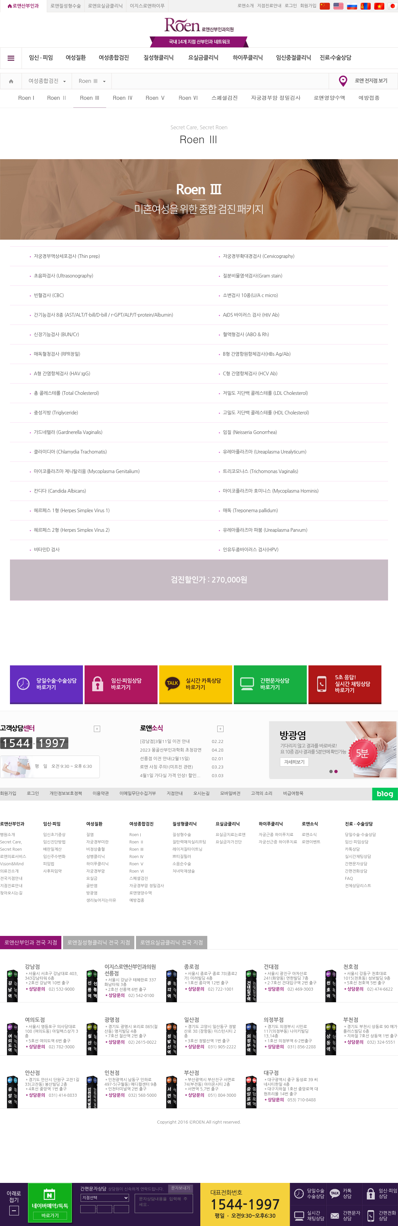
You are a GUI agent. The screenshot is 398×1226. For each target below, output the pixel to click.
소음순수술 (181, 864)
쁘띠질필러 (181, 857)
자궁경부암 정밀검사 (275, 97)
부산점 (191, 1073)
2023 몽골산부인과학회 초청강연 (170, 750)
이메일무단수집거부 (137, 793)
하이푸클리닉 (248, 58)
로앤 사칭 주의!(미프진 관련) (166, 767)
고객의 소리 (262, 793)
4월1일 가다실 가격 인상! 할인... (170, 775)
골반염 (92, 886)
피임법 (48, 864)
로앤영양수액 (330, 97)
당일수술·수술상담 (360, 835)
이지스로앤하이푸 (147, 6)
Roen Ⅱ (57, 97)
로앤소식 (309, 835)
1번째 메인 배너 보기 (331, 771)
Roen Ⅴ (156, 97)
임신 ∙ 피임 (41, 58)
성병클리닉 (95, 857)
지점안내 (174, 793)
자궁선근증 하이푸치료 (278, 842)
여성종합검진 (114, 58)
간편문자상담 (356, 864)
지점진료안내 (269, 6)
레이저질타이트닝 (187, 849)
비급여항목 (293, 793)
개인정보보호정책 (66, 793)
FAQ (349, 879)
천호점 (350, 966)
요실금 (92, 879)
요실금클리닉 (203, 58)
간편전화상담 (356, 871)
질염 (90, 835)
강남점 (32, 966)
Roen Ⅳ (123, 97)
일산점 (191, 1019)
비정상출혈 (95, 849)
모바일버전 (230, 793)
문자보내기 (180, 1188)
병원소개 (7, 835)
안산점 (32, 1073)
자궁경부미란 (97, 842)
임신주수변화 (54, 857)
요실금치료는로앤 (230, 835)
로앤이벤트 (311, 842)
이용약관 (101, 793)
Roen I (26, 97)
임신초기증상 (54, 835)
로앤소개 (245, 6)
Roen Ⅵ (188, 97)
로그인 (291, 6)
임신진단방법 (54, 842)
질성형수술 (181, 835)
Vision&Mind (12, 864)
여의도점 (35, 1019)
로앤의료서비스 (13, 857)
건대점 (271, 966)
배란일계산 (52, 849)
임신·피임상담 (356, 842)
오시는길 (201, 793)
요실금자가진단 (229, 842)
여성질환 (76, 58)
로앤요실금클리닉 (105, 6)
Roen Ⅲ (92, 81)
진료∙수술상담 (335, 58)
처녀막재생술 (183, 871)
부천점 (350, 1019)
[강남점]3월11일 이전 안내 (165, 741)
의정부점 (274, 1019)
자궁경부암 (95, 871)
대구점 (271, 1073)
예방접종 (369, 97)
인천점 (111, 1073)
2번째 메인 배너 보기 (336, 771)
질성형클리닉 (159, 58)
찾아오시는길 (11, 893)
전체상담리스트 (358, 886)
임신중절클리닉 (293, 58)
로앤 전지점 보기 (371, 80)
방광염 (92, 893)
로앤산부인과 (26, 6)
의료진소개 (9, 871)
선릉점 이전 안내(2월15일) (165, 759)
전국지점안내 (11, 879)
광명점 (111, 1019)
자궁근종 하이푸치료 (276, 835)
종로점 (191, 966)
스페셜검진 (224, 97)
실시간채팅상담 (358, 857)
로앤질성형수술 (65, 6)
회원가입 (308, 6)
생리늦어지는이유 (101, 900)
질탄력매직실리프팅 (189, 842)
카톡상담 (352, 849)
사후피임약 (52, 871)
